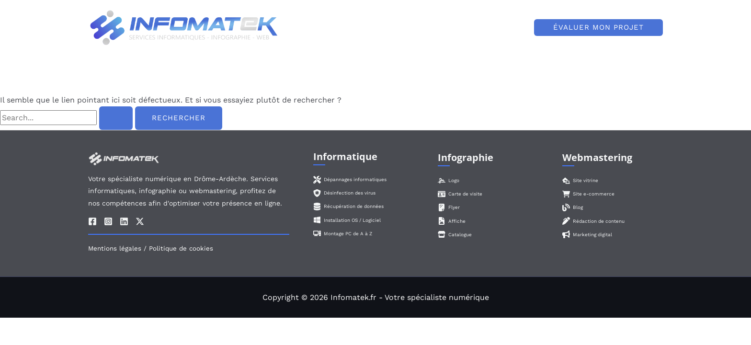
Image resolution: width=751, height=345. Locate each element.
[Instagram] (108, 221)
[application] (460, 28)
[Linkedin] (124, 221)
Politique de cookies (181, 248)
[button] (598, 27)
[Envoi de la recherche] (116, 118)
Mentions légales (114, 248)
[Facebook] (92, 221)
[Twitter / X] (140, 221)
